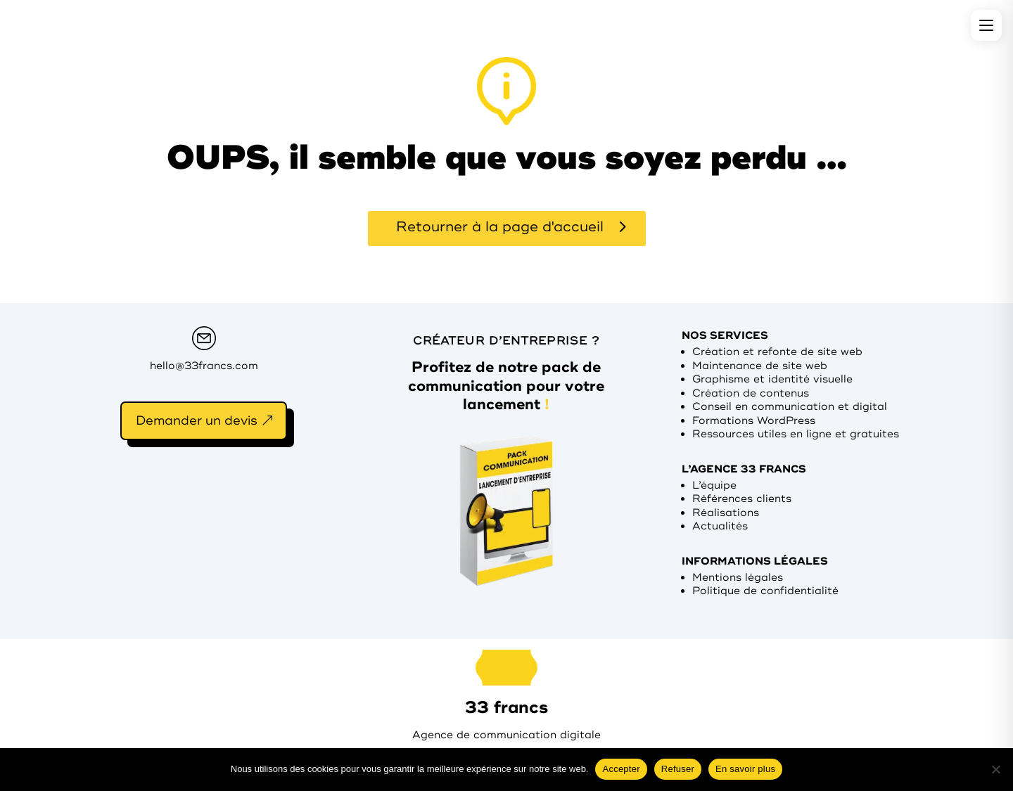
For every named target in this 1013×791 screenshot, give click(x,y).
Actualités (720, 526)
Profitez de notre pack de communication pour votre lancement (506, 385)
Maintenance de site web (759, 366)
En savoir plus (745, 769)
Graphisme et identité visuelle (772, 379)
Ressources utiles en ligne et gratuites (795, 434)
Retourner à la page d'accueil (500, 227)
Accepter (620, 769)
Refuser (677, 769)
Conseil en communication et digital (789, 406)
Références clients (741, 499)
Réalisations (725, 513)
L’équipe (714, 485)
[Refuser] (995, 769)
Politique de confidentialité (765, 591)
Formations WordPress (753, 420)
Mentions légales (737, 577)
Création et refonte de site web (777, 352)
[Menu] (986, 25)
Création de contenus (750, 393)
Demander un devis (196, 420)
